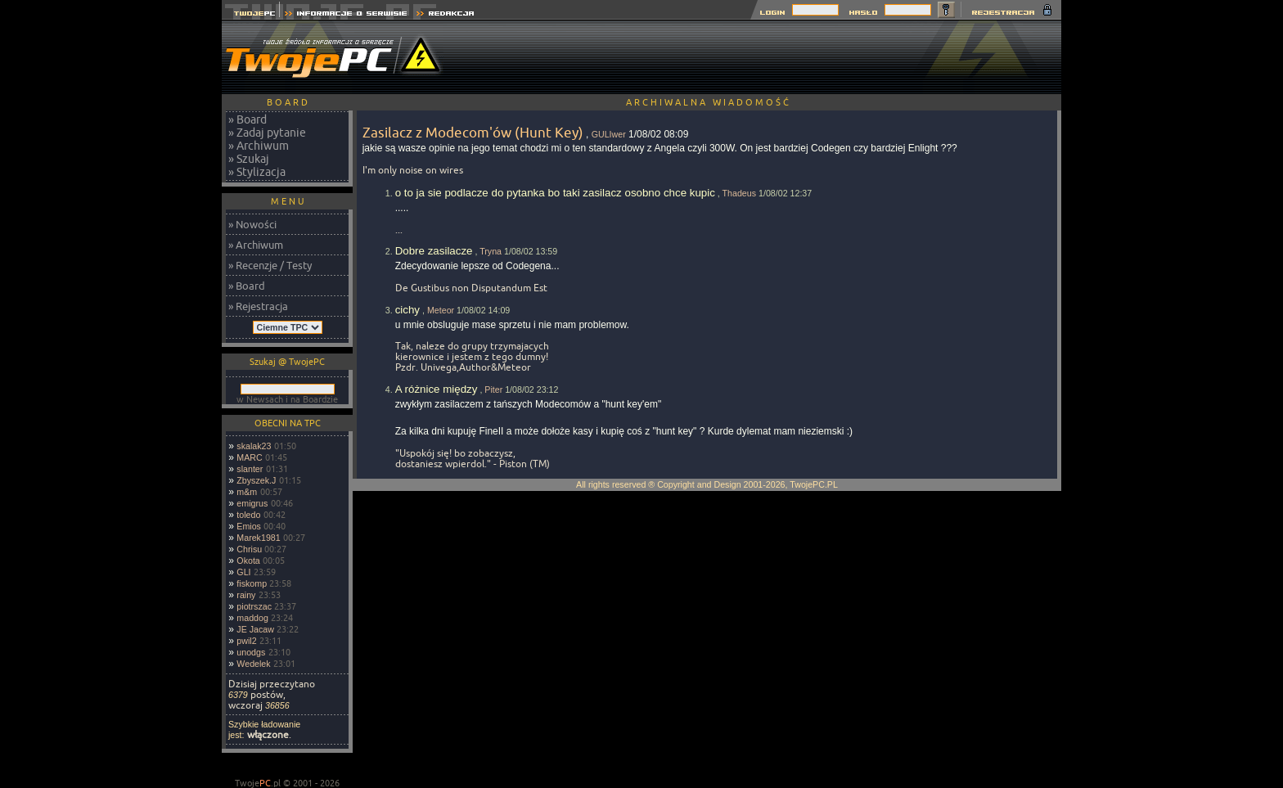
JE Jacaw (255, 629)
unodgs (250, 652)
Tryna (490, 251)
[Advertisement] (763, 57)
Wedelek (253, 664)
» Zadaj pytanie (267, 132)
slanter (249, 469)
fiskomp (251, 583)
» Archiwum (258, 145)
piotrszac (254, 606)
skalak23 (253, 446)
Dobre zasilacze (434, 251)
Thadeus (739, 193)
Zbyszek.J (256, 480)
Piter (493, 389)
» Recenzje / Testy (270, 265)
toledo (248, 515)
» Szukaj (248, 158)
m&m (246, 492)
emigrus (252, 503)
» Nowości (252, 224)
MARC (249, 457)
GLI (243, 572)
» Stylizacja (257, 171)
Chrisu (249, 549)
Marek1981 (258, 538)
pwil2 (246, 641)
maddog (252, 618)
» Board (247, 119)
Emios (248, 526)
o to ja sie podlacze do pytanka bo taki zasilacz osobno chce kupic (555, 193)
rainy (245, 595)
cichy (407, 310)
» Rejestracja (258, 306)
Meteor (440, 310)
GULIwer (609, 134)
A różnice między (436, 389)
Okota (247, 560)
